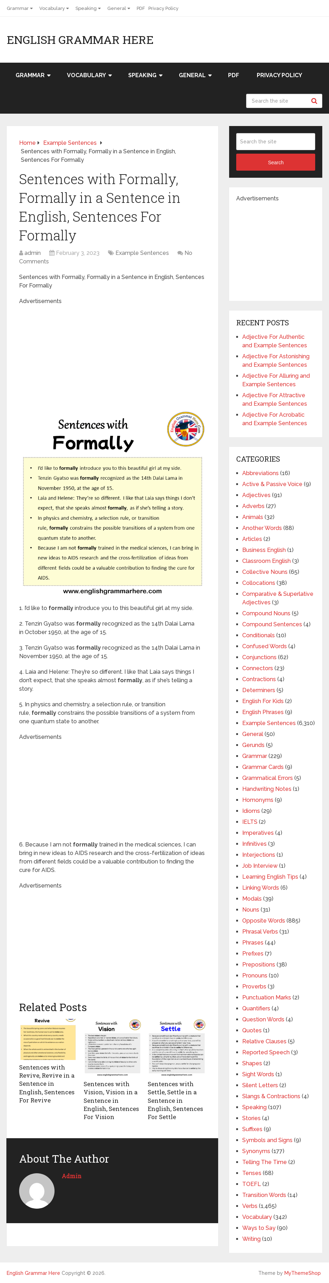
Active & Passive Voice (272, 484)
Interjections (258, 854)
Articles (252, 539)
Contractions (259, 679)
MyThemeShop (302, 1273)
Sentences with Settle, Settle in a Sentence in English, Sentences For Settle (175, 1099)
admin (32, 253)
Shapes (252, 1063)
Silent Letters (260, 1085)
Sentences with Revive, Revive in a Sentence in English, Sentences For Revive (46, 1083)
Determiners (258, 690)
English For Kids (263, 701)
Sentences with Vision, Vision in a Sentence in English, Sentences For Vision (110, 1099)
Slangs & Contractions (271, 1096)
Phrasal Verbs (260, 931)
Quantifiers (256, 1008)
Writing (251, 1239)
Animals (252, 517)
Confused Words (264, 646)
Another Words (262, 528)
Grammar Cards (263, 767)
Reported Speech (266, 1052)
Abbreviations (260, 473)
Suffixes (252, 1129)
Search (315, 101)
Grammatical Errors (267, 778)
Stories (251, 1118)
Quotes (252, 1030)
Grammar (18, 8)
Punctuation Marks (266, 997)
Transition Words (264, 1195)
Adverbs (253, 506)
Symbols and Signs (267, 1140)
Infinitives (254, 843)
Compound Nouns (266, 613)
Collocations (258, 583)
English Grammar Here (80, 39)
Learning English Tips (270, 876)
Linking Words (260, 887)
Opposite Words (263, 920)
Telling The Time (264, 1162)
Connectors (257, 668)
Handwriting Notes (266, 789)
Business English (264, 550)
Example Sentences (142, 253)
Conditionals (258, 635)
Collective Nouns (265, 572)
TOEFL (251, 1184)
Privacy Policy (163, 8)
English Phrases (263, 712)
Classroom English (266, 561)
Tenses (251, 1173)
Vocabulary (52, 8)
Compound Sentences (272, 624)
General (116, 8)
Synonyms (256, 1151)
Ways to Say (259, 1228)
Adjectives (256, 495)
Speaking (86, 8)
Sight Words (258, 1074)
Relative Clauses (264, 1041)
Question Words (263, 1019)
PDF (141, 8)
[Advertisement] (139, 355)
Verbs (249, 1206)
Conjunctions (259, 657)
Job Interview (260, 865)
